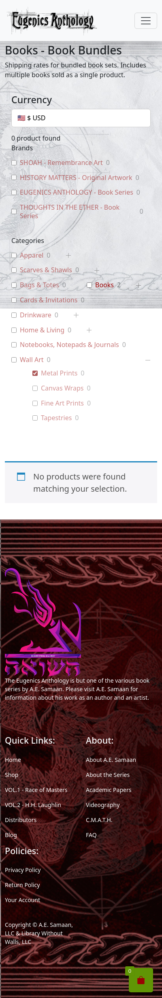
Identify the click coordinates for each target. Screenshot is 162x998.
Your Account (22, 900)
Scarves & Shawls (46, 270)
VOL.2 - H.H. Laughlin (33, 805)
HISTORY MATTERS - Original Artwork (76, 178)
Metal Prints (59, 373)
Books (104, 285)
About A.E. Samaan (111, 760)
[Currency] (81, 118)
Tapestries (56, 418)
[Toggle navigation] (145, 21)
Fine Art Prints (62, 403)
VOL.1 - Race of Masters (36, 790)
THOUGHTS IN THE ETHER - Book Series (69, 211)
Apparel (31, 255)
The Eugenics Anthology (37, 680)
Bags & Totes (39, 285)
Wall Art (32, 360)
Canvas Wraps (62, 388)
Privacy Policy (22, 870)
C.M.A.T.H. (99, 820)
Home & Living (42, 330)
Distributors (20, 820)
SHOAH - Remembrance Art (61, 162)
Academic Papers (108, 790)
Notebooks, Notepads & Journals (69, 345)
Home (13, 760)
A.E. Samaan (46, 689)
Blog (11, 835)
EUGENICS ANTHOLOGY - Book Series (76, 192)
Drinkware (35, 315)
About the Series (108, 775)
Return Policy (22, 885)
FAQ (91, 835)
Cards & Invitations (48, 300)
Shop (11, 775)
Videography (102, 805)
